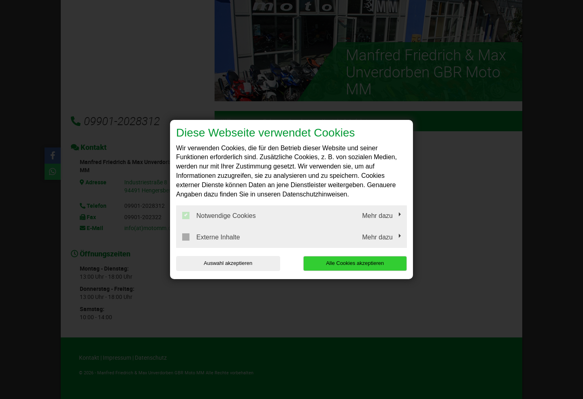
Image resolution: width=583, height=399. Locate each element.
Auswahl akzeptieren (228, 263)
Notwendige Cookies (219, 215)
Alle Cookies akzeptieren (355, 263)
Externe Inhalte (211, 237)
